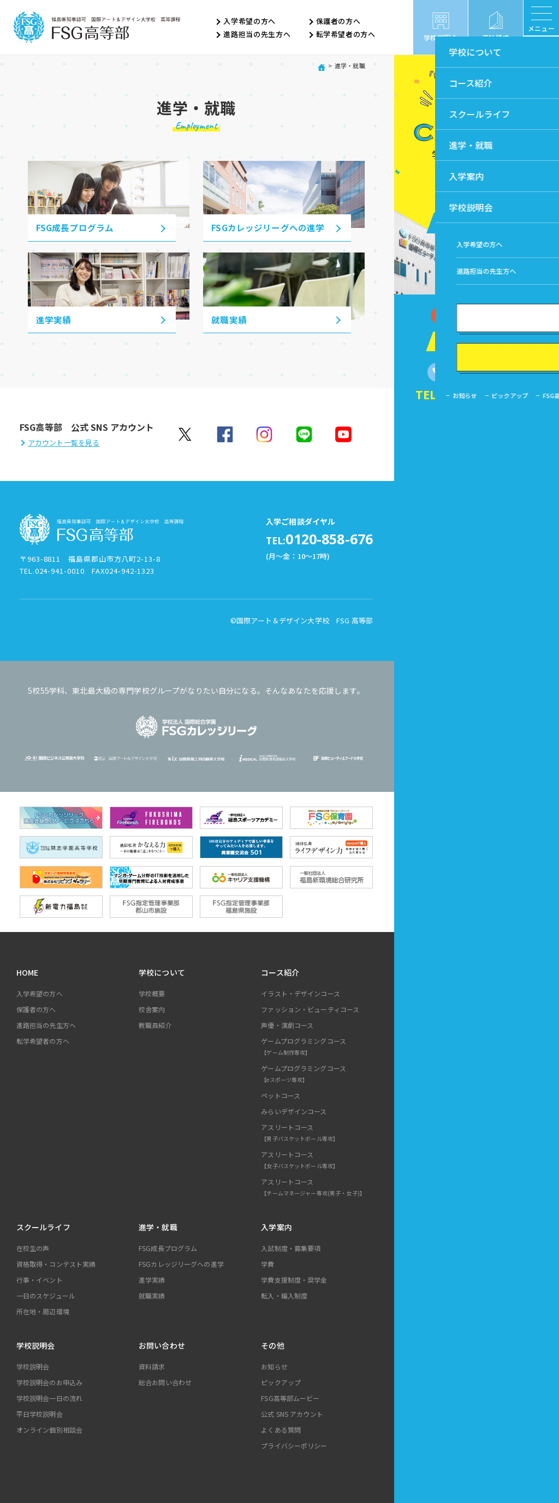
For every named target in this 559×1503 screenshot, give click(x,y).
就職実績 (152, 1294)
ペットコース (280, 1094)
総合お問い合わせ (165, 1381)
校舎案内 (152, 1008)
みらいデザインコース (293, 1110)
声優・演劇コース (287, 1024)
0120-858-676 (302, 539)
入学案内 (276, 1226)
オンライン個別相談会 (49, 1428)
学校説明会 (35, 1344)
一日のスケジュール (45, 1294)
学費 (267, 1262)
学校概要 (152, 992)
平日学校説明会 (39, 1412)
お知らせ (274, 1365)
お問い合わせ (162, 1344)
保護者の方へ (338, 21)
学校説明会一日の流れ (49, 1397)
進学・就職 (158, 1226)
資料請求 (152, 1365)
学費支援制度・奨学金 (294, 1278)
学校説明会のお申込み (49, 1381)
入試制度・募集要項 (290, 1247)
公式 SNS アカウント (292, 1412)
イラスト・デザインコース (300, 992)
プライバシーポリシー (294, 1444)
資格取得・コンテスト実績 (56, 1262)
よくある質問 (281, 1428)
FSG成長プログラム (168, 1247)
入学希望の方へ (249, 21)
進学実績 (152, 1278)
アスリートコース (318, 1133)
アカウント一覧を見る (63, 442)
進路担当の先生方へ (256, 34)
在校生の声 (33, 1247)
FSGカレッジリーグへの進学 (181, 1262)
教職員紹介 (155, 1024)
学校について (162, 971)
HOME (27, 971)
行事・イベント (39, 1278)
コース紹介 (280, 971)
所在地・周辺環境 (42, 1310)
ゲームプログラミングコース (318, 1047)
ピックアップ (281, 1381)
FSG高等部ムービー (290, 1397)
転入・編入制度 (284, 1294)
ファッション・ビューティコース (310, 1008)
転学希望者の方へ (346, 34)
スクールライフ (43, 1226)
